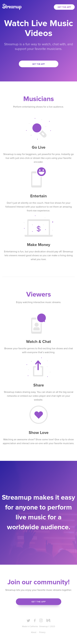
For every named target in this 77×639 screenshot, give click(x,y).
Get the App (64, 7)
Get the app (38, 64)
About (33, 632)
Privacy (42, 632)
